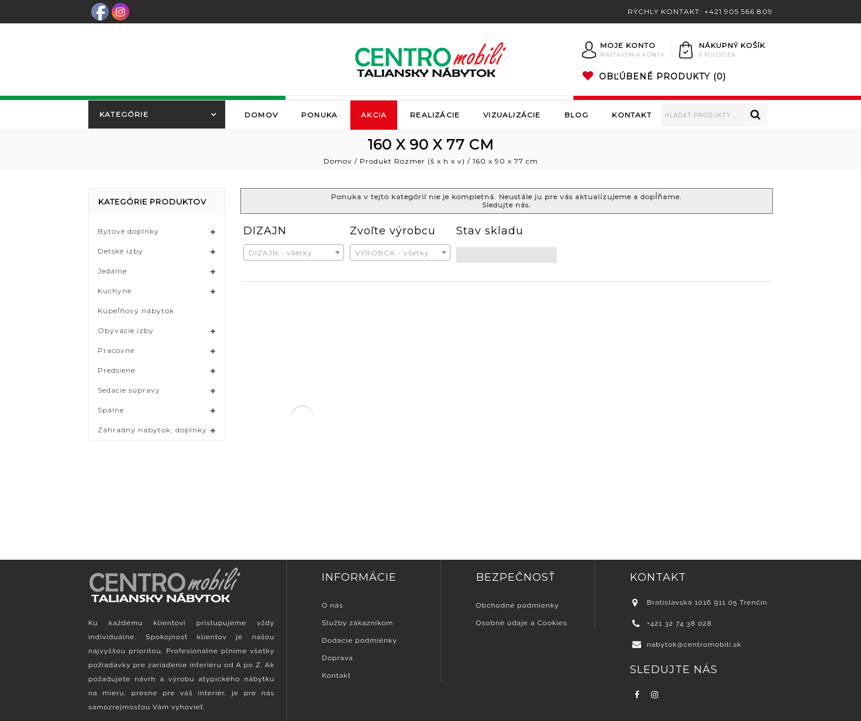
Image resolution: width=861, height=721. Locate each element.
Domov (261, 114)
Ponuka (319, 114)
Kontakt (631, 114)
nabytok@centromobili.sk (694, 644)
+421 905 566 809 (738, 11)
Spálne (111, 409)
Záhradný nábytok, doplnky (152, 429)
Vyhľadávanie (755, 115)
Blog (576, 114)
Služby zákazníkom (357, 623)
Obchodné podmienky (517, 605)
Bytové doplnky (128, 231)
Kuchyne (115, 290)
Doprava (337, 658)
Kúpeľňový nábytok (136, 310)
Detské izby (120, 251)
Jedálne (112, 270)
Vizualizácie (511, 114)
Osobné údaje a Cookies (521, 623)
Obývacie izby (126, 330)
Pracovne (116, 350)
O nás (332, 605)
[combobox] (293, 252)
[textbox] (293, 253)
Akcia (374, 114)
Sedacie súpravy (129, 390)
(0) (654, 76)
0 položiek (717, 54)
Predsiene (116, 370)
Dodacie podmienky (359, 640)
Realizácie (435, 114)
